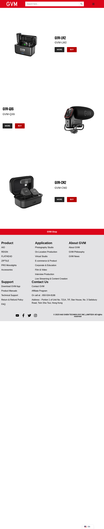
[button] (93, 4)
